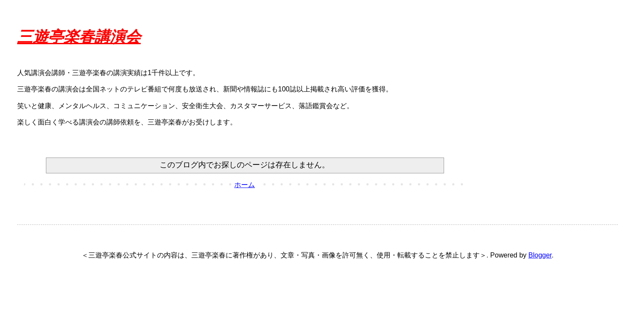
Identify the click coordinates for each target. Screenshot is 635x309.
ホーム (244, 184)
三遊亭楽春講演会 (79, 36)
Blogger (540, 255)
